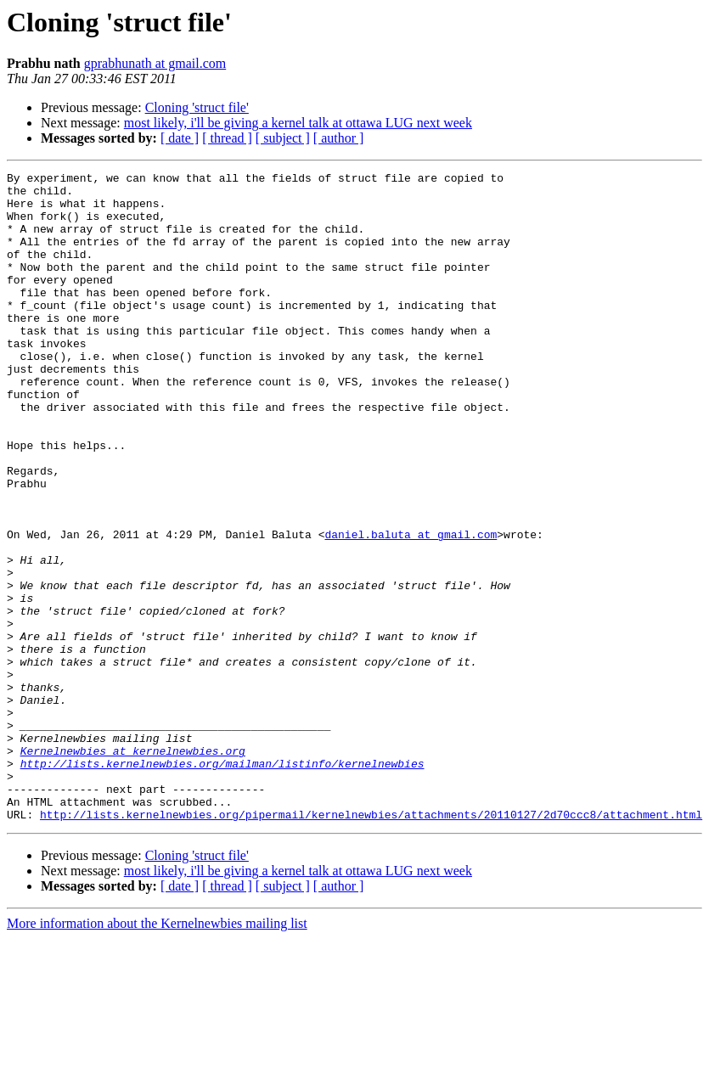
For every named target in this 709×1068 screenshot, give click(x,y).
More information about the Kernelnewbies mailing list (157, 1053)
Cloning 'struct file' (197, 107)
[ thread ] (227, 138)
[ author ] (338, 138)
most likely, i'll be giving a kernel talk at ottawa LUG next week (298, 122)
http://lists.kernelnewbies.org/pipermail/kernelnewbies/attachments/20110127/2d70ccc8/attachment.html (371, 944)
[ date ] (179, 138)
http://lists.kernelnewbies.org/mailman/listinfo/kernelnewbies (222, 883)
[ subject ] (283, 138)
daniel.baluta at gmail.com (410, 608)
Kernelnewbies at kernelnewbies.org (132, 867)
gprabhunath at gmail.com (155, 63)
